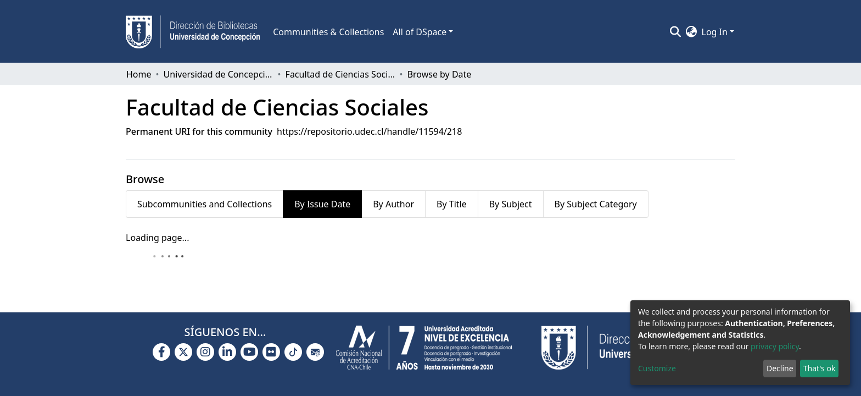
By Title (452, 204)
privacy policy (775, 346)
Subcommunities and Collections (204, 204)
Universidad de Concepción (218, 74)
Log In (715, 32)
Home (139, 74)
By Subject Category (596, 204)
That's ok (819, 368)
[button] (691, 31)
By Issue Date (322, 204)
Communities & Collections (328, 32)
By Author (393, 204)
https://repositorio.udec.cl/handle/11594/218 (369, 131)
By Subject (510, 204)
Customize (657, 368)
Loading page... (157, 238)
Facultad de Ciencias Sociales (340, 74)
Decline (780, 368)
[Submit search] (676, 31)
